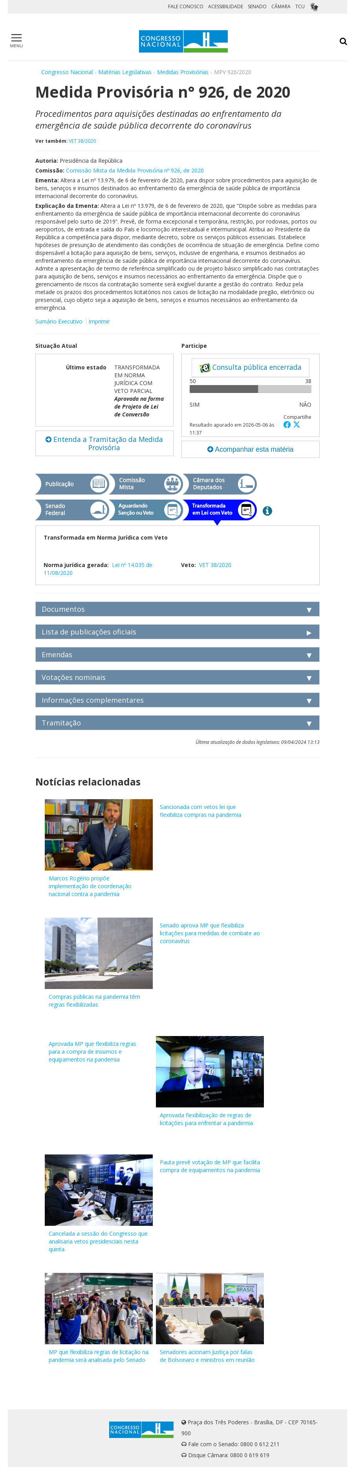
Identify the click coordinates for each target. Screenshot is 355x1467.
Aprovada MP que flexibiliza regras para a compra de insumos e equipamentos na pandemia (92, 1051)
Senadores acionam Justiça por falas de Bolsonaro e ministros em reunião (207, 1355)
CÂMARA (281, 6)
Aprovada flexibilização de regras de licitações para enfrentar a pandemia (206, 1119)
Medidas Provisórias (183, 72)
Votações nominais (74, 677)
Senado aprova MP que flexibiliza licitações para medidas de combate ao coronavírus (210, 933)
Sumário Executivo (58, 321)
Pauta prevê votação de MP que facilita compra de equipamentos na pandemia (210, 1166)
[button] (288, 424)
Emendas (57, 654)
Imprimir (99, 321)
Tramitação (61, 722)
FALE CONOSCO (185, 6)
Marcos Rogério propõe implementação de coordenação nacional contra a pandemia (90, 886)
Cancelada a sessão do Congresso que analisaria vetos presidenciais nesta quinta (98, 1241)
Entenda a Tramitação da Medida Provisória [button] (104, 443)
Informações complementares (93, 700)
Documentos (63, 609)
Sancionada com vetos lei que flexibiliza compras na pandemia (200, 810)
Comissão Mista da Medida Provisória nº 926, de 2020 (135, 170)
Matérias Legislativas (125, 72)
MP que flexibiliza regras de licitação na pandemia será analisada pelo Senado (98, 1355)
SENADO (257, 6)
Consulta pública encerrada (250, 367)
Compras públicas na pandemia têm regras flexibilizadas (94, 1000)
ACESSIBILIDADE (225, 6)
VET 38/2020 (82, 141)
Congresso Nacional (67, 72)
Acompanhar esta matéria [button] (250, 449)
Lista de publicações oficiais (89, 631)
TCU (300, 6)
